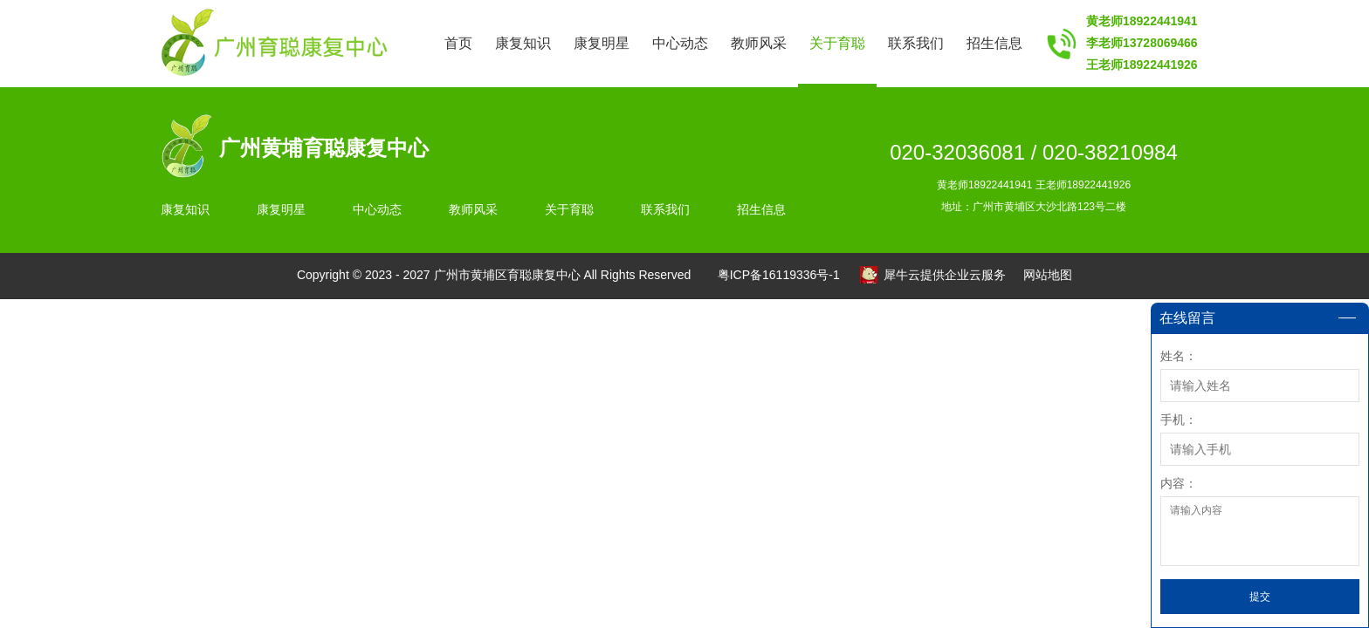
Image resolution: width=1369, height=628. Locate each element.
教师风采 (759, 43)
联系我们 (916, 43)
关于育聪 (837, 43)
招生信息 (994, 43)
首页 (458, 43)
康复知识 (523, 43)
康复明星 (601, 43)
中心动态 (680, 43)
